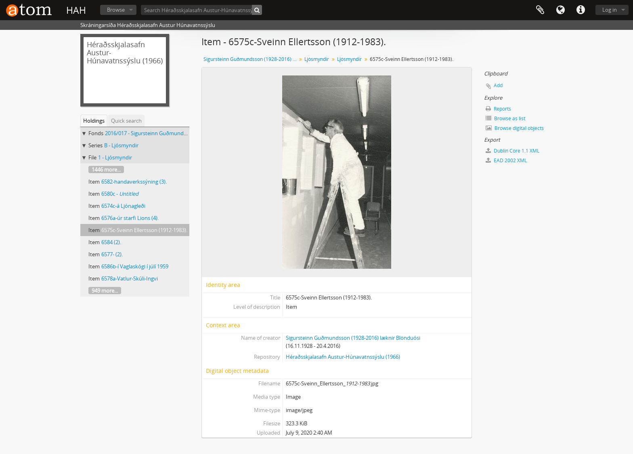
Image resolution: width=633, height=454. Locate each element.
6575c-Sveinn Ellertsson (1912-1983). (144, 230)
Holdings (94, 120)
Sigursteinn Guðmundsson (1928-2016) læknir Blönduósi (353, 337)
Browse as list (505, 118)
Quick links (580, 10)
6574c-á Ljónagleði (123, 205)
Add (498, 85)
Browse (116, 9)
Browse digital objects (515, 128)
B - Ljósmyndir (121, 145)
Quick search (126, 120)
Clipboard (540, 10)
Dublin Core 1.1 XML (512, 150)
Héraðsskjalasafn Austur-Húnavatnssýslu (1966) (343, 356)
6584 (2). (111, 242)
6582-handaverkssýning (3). (134, 181)
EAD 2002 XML (506, 160)
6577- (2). (112, 254)
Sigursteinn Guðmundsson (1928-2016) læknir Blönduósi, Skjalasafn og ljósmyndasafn (250, 59)
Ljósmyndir (316, 59)
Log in (609, 9)
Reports (498, 108)
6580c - (119, 193)
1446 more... (106, 169)
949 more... (105, 290)
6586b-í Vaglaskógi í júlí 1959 (134, 266)
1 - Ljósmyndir (115, 157)
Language (560, 10)
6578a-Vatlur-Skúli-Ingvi (129, 278)
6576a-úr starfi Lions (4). (130, 218)
